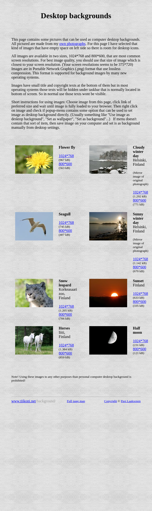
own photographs (72, 44)
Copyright (110, 401)
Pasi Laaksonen (131, 401)
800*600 (65, 164)
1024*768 (66, 156)
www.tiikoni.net (23, 401)
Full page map (76, 401)
